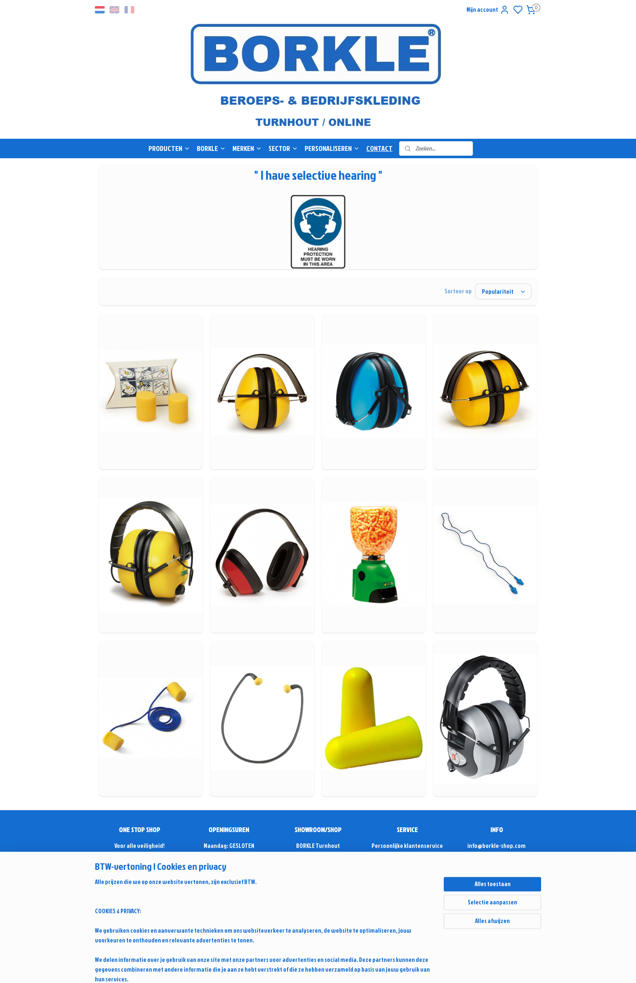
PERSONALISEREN (332, 148)
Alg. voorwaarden (407, 894)
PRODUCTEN (169, 148)
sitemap (390, 968)
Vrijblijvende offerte (139, 855)
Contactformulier (496, 875)
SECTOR (283, 148)
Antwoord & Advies (411, 855)
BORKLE (211, 148)
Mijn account (487, 10)
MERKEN (247, 148)
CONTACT (379, 148)
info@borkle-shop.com (496, 845)
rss (404, 968)
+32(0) (481, 865)
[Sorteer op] (503, 291)
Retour (407, 904)
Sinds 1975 (139, 894)
